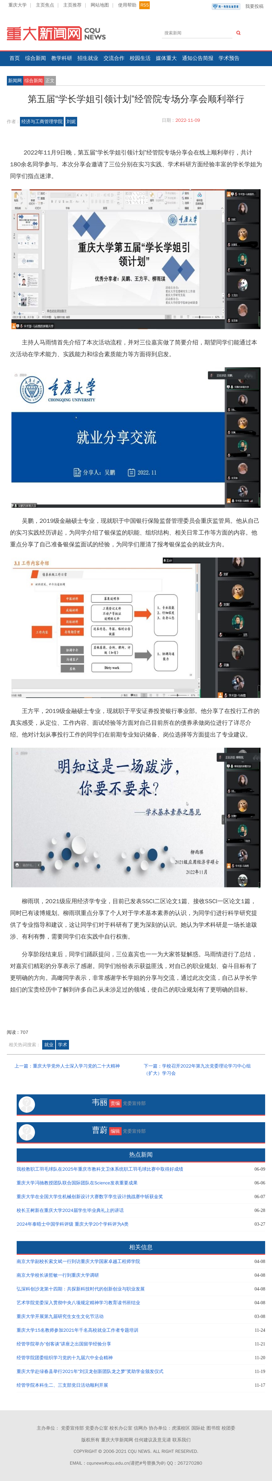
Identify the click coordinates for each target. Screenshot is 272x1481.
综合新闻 (35, 58)
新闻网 (15, 80)
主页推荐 (72, 5)
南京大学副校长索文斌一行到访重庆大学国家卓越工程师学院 (78, 1261)
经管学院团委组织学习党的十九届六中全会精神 (65, 1358)
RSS (144, 5)
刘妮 (71, 121)
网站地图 (100, 5)
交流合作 (114, 58)
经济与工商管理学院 (41, 121)
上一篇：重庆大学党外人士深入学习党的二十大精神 (67, 1066)
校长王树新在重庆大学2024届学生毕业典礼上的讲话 (70, 1210)
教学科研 (61, 58)
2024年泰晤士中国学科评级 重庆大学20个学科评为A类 (72, 1224)
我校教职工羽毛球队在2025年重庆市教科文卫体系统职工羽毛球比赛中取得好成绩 (100, 1169)
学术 (62, 1045)
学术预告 (229, 58)
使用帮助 (127, 5)
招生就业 (87, 58)
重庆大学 (17, 5)
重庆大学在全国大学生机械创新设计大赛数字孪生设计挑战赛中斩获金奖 (90, 1196)
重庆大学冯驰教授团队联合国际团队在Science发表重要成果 (77, 1183)
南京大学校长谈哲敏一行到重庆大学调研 (58, 1275)
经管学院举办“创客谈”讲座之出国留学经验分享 (64, 1344)
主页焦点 (45, 5)
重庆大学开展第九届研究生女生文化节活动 (60, 1316)
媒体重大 (166, 58)
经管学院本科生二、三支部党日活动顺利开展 (62, 1385)
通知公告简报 (197, 58)
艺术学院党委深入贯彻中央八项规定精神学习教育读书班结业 (78, 1303)
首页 (14, 58)
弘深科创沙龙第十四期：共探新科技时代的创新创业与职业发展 (81, 1289)
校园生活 (140, 58)
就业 (48, 1045)
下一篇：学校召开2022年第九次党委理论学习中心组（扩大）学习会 (197, 1069)
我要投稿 (238, 6)
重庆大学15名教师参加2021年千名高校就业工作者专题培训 (77, 1330)
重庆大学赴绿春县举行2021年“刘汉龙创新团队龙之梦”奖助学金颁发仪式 (90, 1371)
